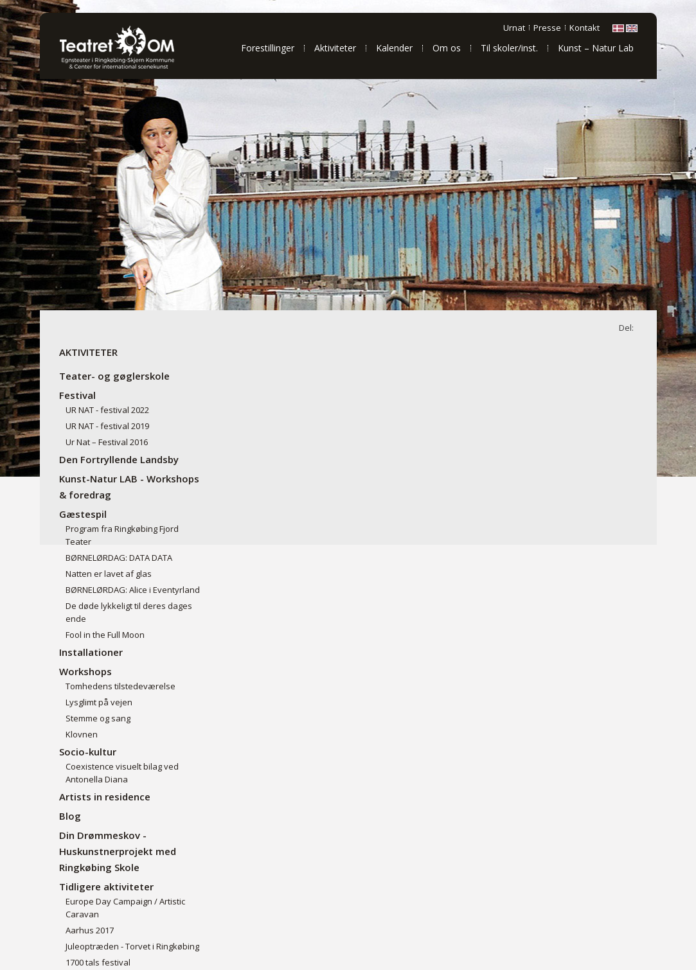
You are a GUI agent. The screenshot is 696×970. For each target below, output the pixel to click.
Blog (70, 815)
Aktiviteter (335, 48)
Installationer (91, 652)
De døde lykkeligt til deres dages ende (129, 612)
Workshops (85, 671)
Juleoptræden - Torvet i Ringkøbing (132, 946)
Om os (447, 48)
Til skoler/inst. (509, 48)
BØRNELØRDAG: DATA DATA (119, 557)
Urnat (514, 27)
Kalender (394, 48)
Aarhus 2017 (90, 930)
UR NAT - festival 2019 (107, 426)
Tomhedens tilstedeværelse (120, 686)
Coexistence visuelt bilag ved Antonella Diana (122, 773)
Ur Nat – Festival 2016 (107, 442)
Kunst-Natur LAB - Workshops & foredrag (129, 486)
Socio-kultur (87, 751)
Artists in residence (104, 796)
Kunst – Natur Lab (596, 48)
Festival (77, 395)
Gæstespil (83, 513)
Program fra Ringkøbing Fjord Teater (122, 535)
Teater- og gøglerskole (114, 375)
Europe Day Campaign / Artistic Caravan (125, 907)
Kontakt (584, 27)
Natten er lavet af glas (109, 573)
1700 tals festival (98, 962)
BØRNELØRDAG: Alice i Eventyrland (133, 589)
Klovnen (82, 734)
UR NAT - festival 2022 (107, 410)
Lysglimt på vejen (99, 702)
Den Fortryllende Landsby (119, 459)
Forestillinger (267, 48)
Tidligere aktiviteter (106, 886)
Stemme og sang (98, 718)
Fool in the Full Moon (105, 634)
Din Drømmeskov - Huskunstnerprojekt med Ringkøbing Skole (117, 851)
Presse (547, 27)
